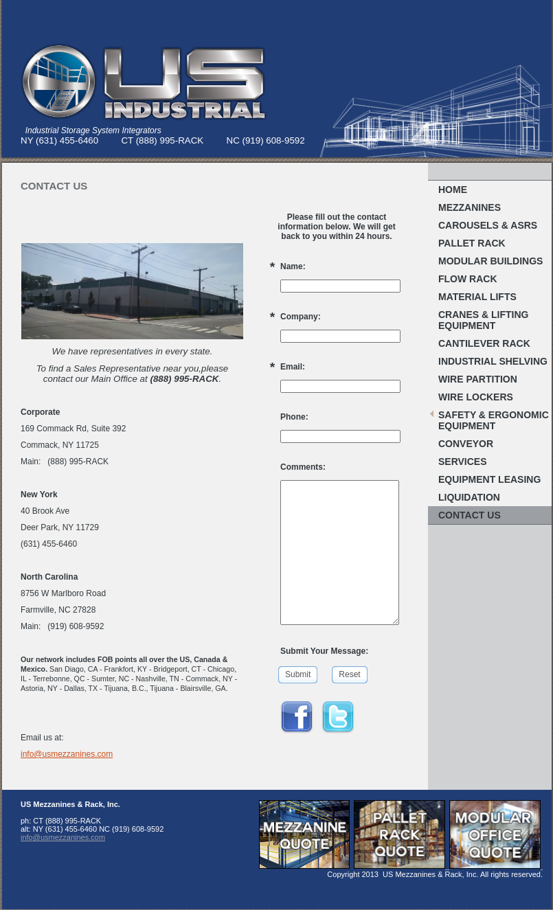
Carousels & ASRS (487, 225)
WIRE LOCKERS (475, 396)
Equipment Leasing (489, 479)
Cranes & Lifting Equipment (483, 320)
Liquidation (469, 497)
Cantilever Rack (484, 343)
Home (452, 189)
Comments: (303, 467)
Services (462, 461)
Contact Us (469, 515)
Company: (300, 316)
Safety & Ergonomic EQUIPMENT (493, 420)
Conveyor (465, 443)
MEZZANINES (469, 207)
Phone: (294, 417)
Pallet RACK (472, 243)
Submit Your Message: (324, 651)
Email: (292, 367)
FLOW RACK (467, 278)
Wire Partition (477, 379)
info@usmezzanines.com (67, 754)
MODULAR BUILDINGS (490, 260)
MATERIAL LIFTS (477, 296)
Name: (293, 266)
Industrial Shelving (493, 361)
